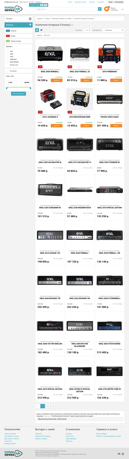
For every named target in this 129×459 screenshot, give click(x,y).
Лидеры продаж (13, 41)
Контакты (101, 2)
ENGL (11, 54)
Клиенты (69, 441)
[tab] (19, 18)
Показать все (14, 65)
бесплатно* (48, 416)
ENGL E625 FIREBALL (80, 253)
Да (41, 5)
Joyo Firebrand (109, 71)
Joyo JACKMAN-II (50, 117)
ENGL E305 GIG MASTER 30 (50, 162)
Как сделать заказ (12, 436)
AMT (11, 51)
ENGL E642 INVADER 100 (79, 298)
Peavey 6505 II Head (110, 117)
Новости (38, 434)
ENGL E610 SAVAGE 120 (50, 253)
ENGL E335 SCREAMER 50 (50, 208)
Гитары (47, 18)
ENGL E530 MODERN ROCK (80, 208)
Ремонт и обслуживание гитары (108, 436)
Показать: (78, 30)
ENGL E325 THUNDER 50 (109, 162)
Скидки (10, 36)
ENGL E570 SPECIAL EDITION (109, 208)
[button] (114, 9)
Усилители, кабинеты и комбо (61, 18)
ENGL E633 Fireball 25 (80, 71)
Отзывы (69, 434)
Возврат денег (10, 444)
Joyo (11, 57)
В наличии (13, 71)
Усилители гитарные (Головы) (84, 18)
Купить (56, 80)
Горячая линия (10, 434)
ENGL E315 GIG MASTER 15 (79, 162)
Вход (110, 2)
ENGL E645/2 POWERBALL (109, 298)
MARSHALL (13, 59)
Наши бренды (71, 439)
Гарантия (92, 2)
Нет (45, 5)
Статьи (70, 2)
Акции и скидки (41, 439)
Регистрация (119, 2)
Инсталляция (101, 434)
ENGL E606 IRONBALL (50, 71)
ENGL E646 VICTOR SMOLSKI (50, 344)
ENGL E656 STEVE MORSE (109, 344)
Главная (39, 18)
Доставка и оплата (80, 2)
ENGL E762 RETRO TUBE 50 (109, 389)
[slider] (6, 87)
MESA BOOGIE (14, 62)
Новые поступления (42, 436)
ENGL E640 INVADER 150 (50, 298)
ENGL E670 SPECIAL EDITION (50, 389)
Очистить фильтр (18, 94)
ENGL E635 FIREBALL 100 (109, 253)
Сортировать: (97, 30)
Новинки (11, 31)
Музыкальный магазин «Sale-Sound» (52, 419)
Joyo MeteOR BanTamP (79, 117)
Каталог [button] (9, 19)
